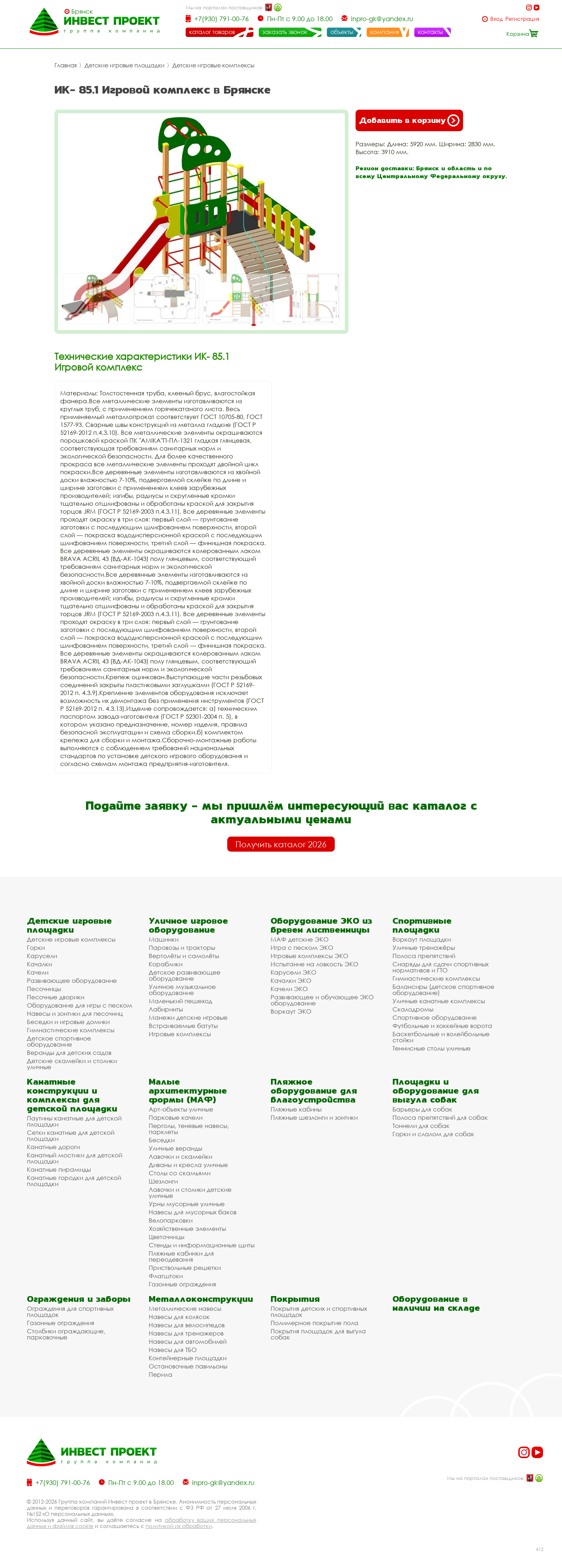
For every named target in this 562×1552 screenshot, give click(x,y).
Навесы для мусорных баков (193, 1212)
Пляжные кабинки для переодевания (181, 1256)
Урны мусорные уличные (187, 1204)
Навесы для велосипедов (187, 1325)
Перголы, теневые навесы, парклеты (189, 1129)
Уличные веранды (175, 1148)
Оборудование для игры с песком (79, 1005)
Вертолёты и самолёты (184, 956)
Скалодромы (412, 1009)
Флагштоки (166, 1276)
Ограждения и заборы (78, 1298)
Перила (160, 1374)
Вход (496, 19)
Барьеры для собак (422, 1109)
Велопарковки (170, 1220)
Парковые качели (176, 1117)
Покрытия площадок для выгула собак (318, 1334)
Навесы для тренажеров (186, 1333)
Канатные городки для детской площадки (74, 1181)
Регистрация (522, 19)
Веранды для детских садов (69, 1052)
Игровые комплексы (180, 1034)
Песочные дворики (55, 997)
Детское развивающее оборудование (184, 975)
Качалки (39, 964)
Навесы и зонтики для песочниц (75, 1013)
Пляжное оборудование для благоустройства (314, 1090)
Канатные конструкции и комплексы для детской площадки (72, 1095)
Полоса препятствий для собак (440, 1117)
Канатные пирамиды (59, 1169)
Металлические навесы (185, 1308)
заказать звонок (284, 31)
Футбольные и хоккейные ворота (442, 1026)
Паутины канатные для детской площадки (74, 1121)
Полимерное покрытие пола (314, 1323)
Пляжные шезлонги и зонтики (314, 1117)
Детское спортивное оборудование (59, 1041)
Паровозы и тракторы (182, 947)
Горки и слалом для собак (433, 1134)
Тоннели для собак (420, 1126)
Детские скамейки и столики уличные (72, 1064)
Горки (36, 947)
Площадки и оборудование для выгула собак (435, 1090)
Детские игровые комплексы (213, 65)
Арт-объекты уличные (181, 1109)
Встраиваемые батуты (183, 1026)
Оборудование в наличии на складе (436, 1303)
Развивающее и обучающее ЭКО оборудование (322, 1000)
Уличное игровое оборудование (188, 925)
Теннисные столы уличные (431, 1048)
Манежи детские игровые (188, 1017)
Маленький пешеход (180, 1001)
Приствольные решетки (185, 1268)
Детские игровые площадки (125, 65)
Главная (65, 65)
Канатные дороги (53, 1147)
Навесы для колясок (179, 1317)
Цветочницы (166, 1237)
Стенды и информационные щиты (201, 1245)
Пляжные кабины (296, 1109)
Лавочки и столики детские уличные (190, 1192)
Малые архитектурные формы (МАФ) (188, 1090)
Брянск (82, 11)
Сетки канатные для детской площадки (70, 1135)
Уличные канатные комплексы (438, 1001)
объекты (341, 31)
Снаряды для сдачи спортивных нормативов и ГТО (440, 967)
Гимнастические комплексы (70, 1030)
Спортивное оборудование (434, 1017)
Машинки (163, 939)
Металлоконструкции (201, 1298)
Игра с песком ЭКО (302, 947)
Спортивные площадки (422, 925)
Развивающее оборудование (72, 980)
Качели (37, 972)
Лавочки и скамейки (180, 1156)
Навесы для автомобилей (188, 1341)
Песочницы (44, 989)
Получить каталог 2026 (281, 844)
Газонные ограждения (182, 1284)
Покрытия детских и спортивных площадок (319, 1311)
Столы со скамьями (179, 1173)
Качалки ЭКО (291, 980)
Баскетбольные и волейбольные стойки (441, 1037)
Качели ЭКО (289, 989)
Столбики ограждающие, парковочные (66, 1334)
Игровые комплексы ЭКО (309, 956)
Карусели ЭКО (293, 972)
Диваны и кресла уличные (188, 1165)
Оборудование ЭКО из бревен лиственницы (321, 925)
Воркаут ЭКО (291, 1011)
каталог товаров (212, 31)
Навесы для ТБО (173, 1350)
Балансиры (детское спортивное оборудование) (443, 990)
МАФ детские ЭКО (300, 939)
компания (384, 31)
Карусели (42, 956)
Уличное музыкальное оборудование (182, 990)
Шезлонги (163, 1181)
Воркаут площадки (421, 939)
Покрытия (295, 1298)
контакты (430, 31)
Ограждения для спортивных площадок (70, 1311)
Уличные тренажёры (423, 947)
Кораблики (165, 964)
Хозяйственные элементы (187, 1228)
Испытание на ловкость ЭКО (314, 964)
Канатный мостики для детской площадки (74, 1158)
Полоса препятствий (423, 956)
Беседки (162, 1140)
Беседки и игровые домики (68, 1022)
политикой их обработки (179, 1526)
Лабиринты (166, 1009)
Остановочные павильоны (188, 1366)
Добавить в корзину (409, 120)
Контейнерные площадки (188, 1358)
